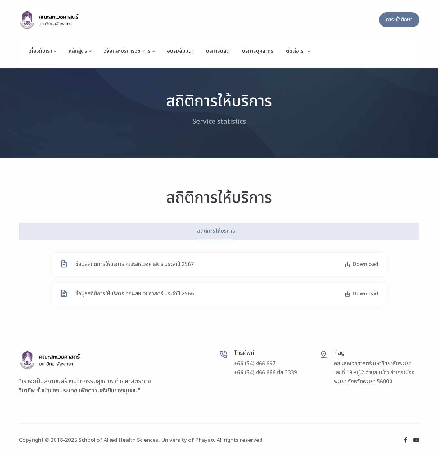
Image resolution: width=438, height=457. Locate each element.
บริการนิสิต (218, 51)
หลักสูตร (78, 51)
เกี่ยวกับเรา (40, 51)
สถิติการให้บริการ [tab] (216, 231)
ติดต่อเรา (296, 51)
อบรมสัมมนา (180, 51)
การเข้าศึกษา (399, 20)
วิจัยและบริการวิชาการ (127, 51)
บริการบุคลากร (257, 51)
